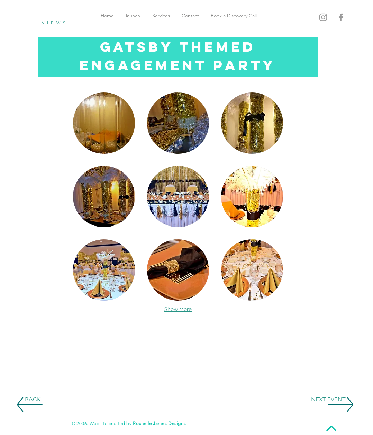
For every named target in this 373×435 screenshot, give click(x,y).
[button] (104, 123)
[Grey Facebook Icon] (341, 17)
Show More (178, 309)
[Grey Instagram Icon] (323, 17)
